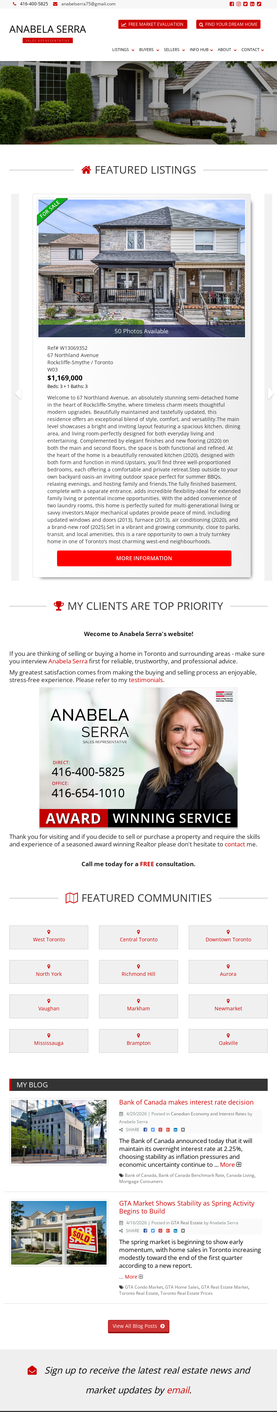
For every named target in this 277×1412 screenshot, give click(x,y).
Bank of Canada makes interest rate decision (186, 1102)
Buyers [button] (150, 49)
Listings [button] (124, 49)
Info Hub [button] (202, 49)
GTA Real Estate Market (224, 1287)
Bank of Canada (140, 1175)
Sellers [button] (175, 49)
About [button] (228, 49)
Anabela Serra (68, 661)
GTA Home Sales (182, 1287)
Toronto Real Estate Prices (186, 1293)
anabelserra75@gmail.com (88, 4)
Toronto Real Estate (138, 1293)
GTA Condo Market (144, 1287)
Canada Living (240, 1175)
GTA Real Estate (187, 1222)
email (177, 1390)
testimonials (146, 680)
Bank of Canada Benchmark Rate (191, 1175)
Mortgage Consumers (141, 1181)
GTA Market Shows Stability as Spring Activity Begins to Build (186, 1207)
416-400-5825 (34, 4)
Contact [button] (253, 49)
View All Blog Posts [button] (139, 1325)
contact (235, 844)
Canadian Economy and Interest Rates (209, 1113)
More (227, 1164)
